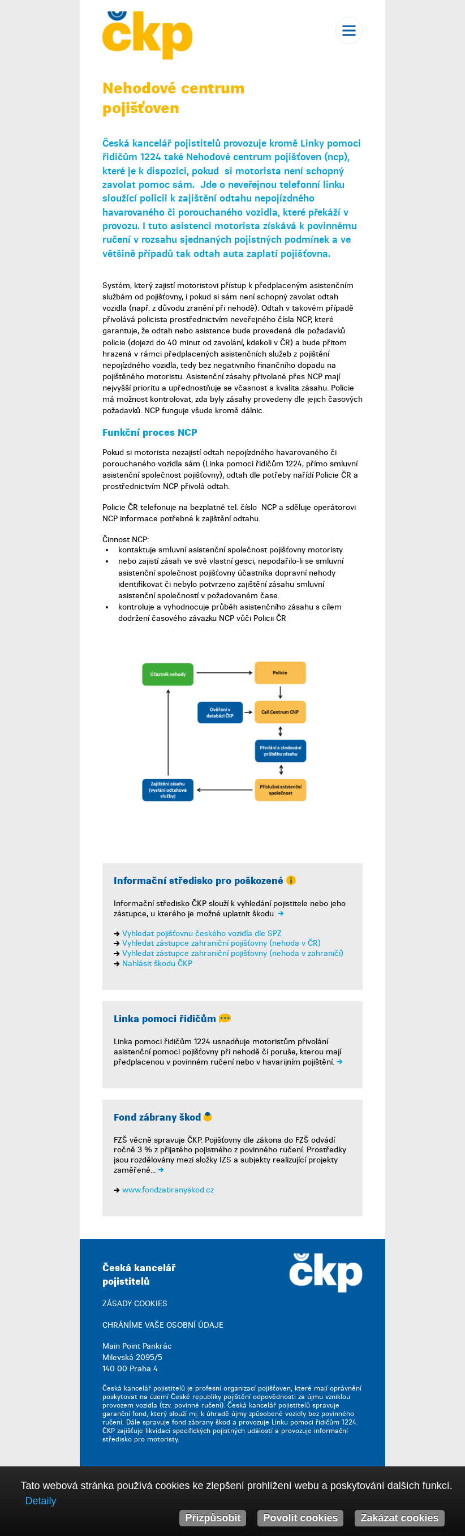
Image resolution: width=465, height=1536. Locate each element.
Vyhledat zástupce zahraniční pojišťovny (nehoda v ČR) (221, 943)
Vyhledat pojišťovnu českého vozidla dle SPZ (202, 933)
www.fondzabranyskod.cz (168, 1190)
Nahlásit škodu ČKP (157, 963)
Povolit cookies (300, 1518)
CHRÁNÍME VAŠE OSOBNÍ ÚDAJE (162, 1325)
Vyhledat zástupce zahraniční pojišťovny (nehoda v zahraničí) (232, 953)
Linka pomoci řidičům (172, 1019)
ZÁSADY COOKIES (134, 1303)
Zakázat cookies (399, 1518)
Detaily (40, 1501)
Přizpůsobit (212, 1518)
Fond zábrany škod (163, 1117)
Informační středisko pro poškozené (205, 881)
